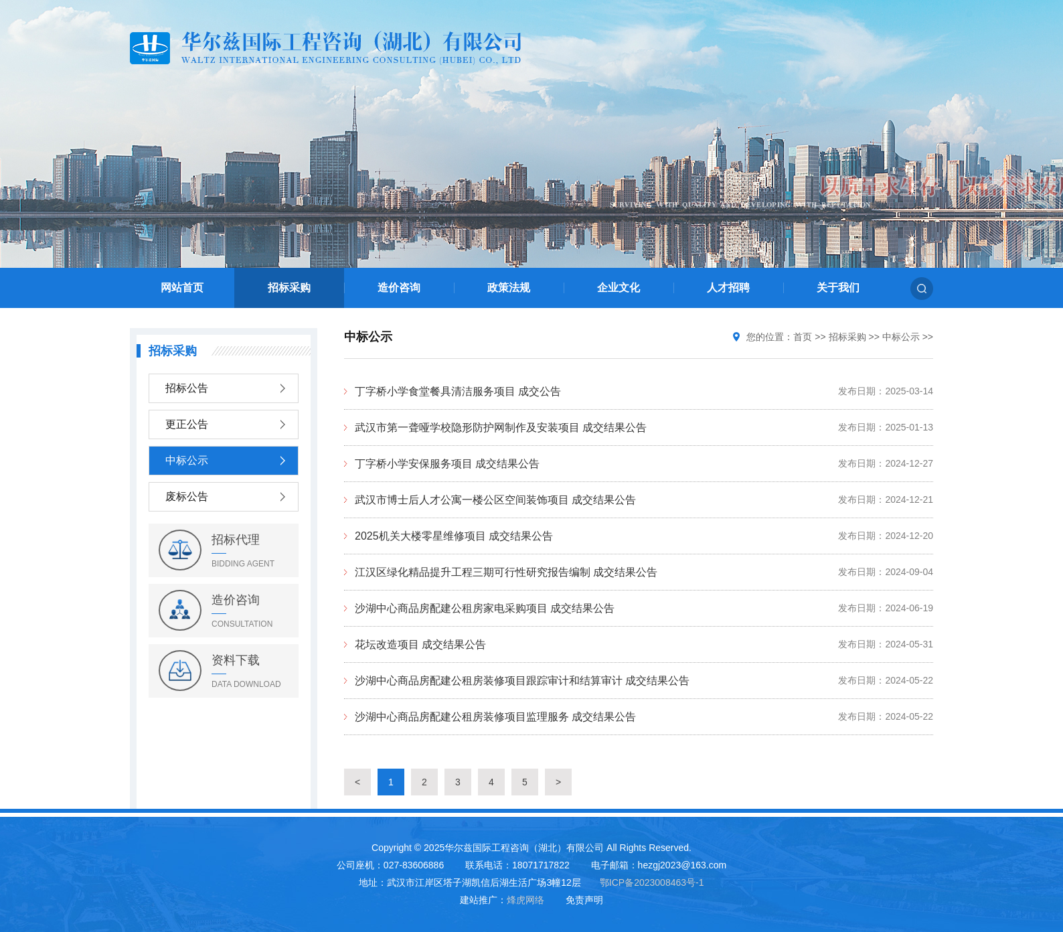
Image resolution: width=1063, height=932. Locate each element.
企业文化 (618, 287)
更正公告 (186, 424)
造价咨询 (399, 287)
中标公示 (186, 460)
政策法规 (508, 287)
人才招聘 (728, 287)
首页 (802, 336)
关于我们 (838, 287)
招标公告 (186, 388)
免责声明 (584, 900)
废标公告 (186, 496)
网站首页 (182, 287)
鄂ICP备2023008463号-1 (652, 882)
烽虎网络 (525, 900)
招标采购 (289, 287)
